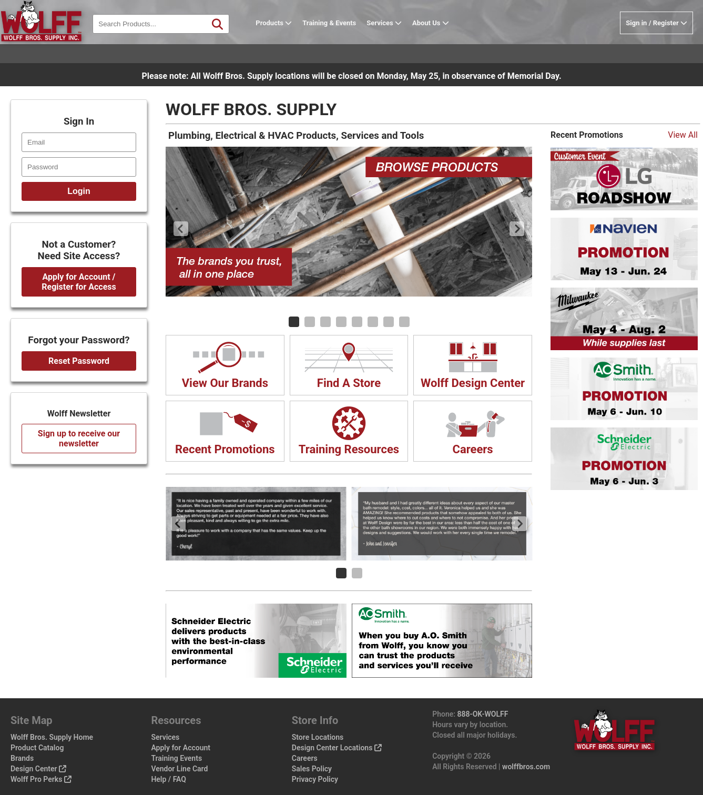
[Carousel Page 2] (309, 322)
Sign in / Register (656, 44)
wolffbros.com (526, 766)
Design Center (38, 769)
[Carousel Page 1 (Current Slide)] (294, 322)
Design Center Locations (337, 747)
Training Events (176, 758)
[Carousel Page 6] (373, 322)
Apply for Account (180, 747)
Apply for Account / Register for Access (79, 282)
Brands (22, 758)
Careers (305, 758)
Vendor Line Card (179, 769)
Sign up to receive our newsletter (79, 439)
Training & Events (350, 44)
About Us (451, 44)
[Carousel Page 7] (388, 322)
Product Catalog (37, 747)
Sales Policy (312, 769)
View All (683, 135)
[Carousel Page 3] (325, 322)
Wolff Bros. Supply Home (52, 737)
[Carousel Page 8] (404, 322)
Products (295, 44)
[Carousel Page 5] (357, 322)
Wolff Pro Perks (41, 779)
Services (405, 44)
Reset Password (78, 361)
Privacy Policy (315, 779)
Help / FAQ (168, 779)
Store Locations (318, 737)
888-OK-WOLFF (482, 714)
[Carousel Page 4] (341, 322)
